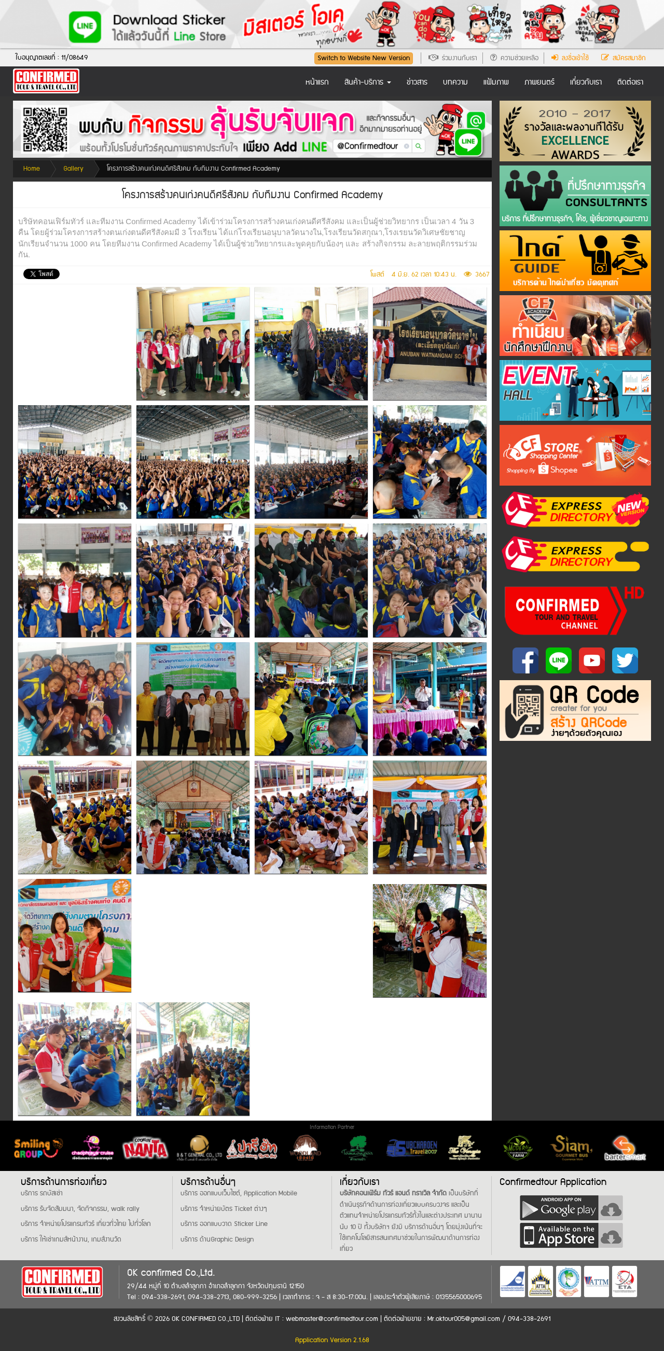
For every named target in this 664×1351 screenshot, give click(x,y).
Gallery (73, 168)
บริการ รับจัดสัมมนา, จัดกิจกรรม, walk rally (80, 1209)
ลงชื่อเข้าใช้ (570, 58)
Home (31, 168)
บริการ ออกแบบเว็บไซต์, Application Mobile (239, 1193)
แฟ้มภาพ (496, 82)
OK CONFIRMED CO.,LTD (206, 1319)
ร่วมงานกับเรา (452, 58)
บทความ (455, 82)
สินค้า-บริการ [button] (367, 82)
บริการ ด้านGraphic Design (217, 1239)
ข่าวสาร (417, 82)
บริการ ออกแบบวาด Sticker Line (224, 1224)
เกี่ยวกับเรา (586, 82)
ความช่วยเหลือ (514, 58)
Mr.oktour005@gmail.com (464, 1319)
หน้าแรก (317, 82)
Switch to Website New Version (363, 58)
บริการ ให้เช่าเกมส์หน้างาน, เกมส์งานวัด (71, 1239)
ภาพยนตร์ (539, 82)
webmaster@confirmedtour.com (332, 1319)
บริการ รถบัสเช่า (42, 1193)
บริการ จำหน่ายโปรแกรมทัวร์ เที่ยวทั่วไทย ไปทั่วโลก (86, 1224)
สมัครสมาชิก (623, 58)
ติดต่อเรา (630, 82)
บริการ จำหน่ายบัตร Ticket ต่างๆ (224, 1209)
